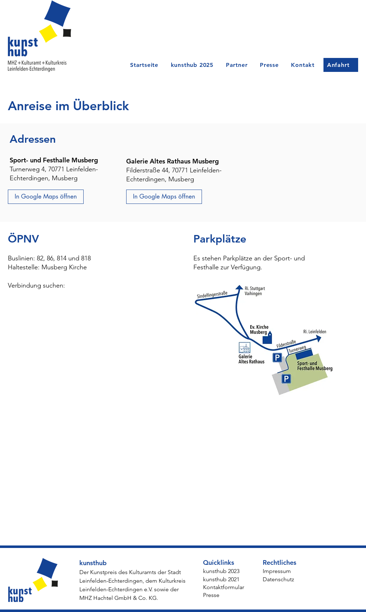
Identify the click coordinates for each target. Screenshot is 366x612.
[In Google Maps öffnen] (46, 197)
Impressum (277, 571)
